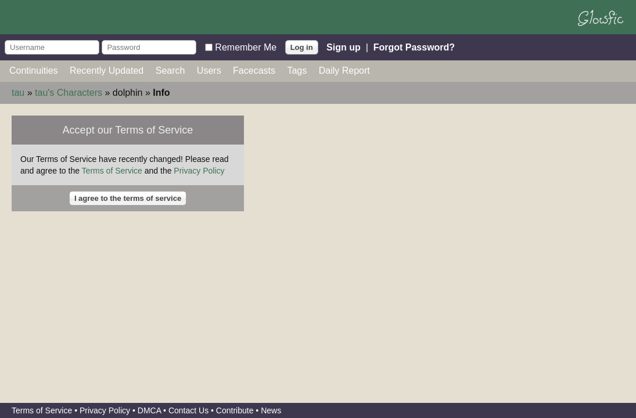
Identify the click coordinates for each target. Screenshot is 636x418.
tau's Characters (68, 93)
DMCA (149, 410)
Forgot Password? (414, 47)
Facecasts (254, 70)
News (271, 410)
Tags (297, 70)
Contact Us (188, 410)
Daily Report (344, 70)
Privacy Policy (199, 170)
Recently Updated (106, 70)
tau (18, 93)
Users (209, 70)
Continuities (33, 70)
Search (170, 70)
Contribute (235, 410)
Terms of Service (112, 170)
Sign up (343, 47)
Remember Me (245, 47)
